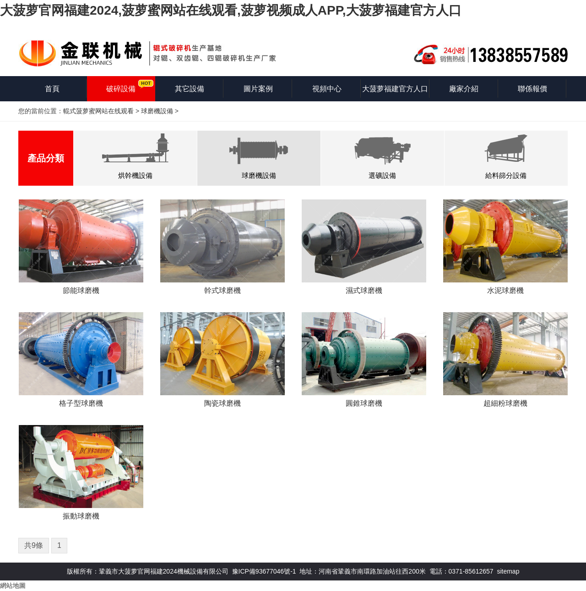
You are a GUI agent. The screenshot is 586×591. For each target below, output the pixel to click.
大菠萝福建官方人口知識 (395, 93)
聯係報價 (532, 89)
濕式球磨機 (364, 290)
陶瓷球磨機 (222, 403)
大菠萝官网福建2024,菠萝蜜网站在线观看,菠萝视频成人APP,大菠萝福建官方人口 (230, 10)
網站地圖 (13, 585)
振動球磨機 (81, 516)
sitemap (508, 571)
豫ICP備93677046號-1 (264, 571)
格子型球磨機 (81, 403)
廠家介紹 (463, 89)
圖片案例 (258, 89)
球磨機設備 (157, 111)
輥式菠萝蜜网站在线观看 (98, 111)
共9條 (33, 545)
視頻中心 (327, 89)
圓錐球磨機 (364, 403)
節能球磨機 (81, 290)
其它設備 (189, 89)
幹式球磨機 (222, 290)
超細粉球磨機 (505, 403)
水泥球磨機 (505, 290)
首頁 (52, 89)
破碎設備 (121, 89)
